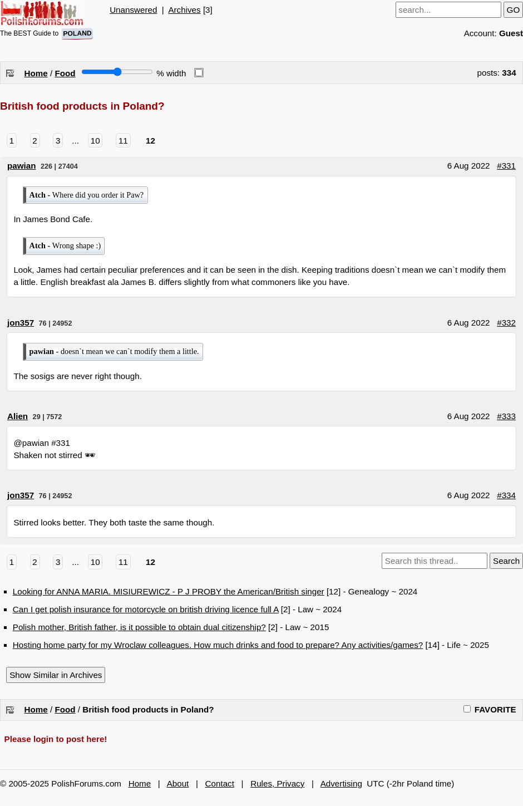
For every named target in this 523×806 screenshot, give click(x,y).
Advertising (341, 783)
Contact (219, 783)
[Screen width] (117, 71)
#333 (506, 416)
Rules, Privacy (277, 783)
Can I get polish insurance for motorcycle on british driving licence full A (146, 609)
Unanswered (133, 9)
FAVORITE (489, 709)
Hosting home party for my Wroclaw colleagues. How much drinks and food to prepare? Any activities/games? (218, 645)
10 (95, 140)
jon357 (20, 322)
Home (36, 73)
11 (123, 140)
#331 (506, 165)
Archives (184, 9)
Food (65, 73)
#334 (506, 495)
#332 (506, 322)
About (178, 783)
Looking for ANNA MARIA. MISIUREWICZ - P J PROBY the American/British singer (168, 591)
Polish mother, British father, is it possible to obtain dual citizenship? (139, 627)
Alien (17, 416)
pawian (21, 165)
